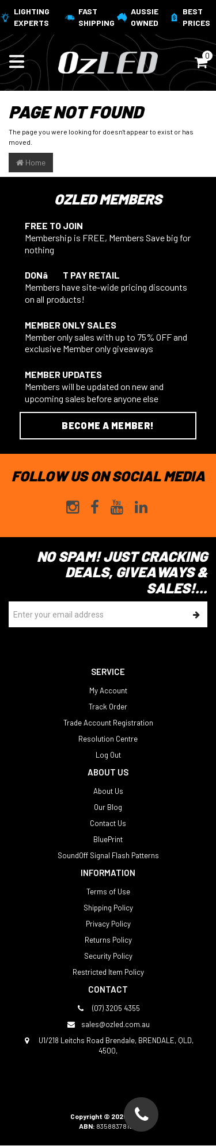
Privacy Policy (108, 923)
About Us (108, 791)
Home (31, 162)
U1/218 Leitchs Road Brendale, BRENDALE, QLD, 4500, (108, 1045)
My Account (108, 690)
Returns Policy (108, 939)
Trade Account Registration (108, 722)
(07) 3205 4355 (108, 1008)
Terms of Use (108, 891)
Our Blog (108, 807)
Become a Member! (108, 425)
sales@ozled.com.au (108, 1024)
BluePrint (108, 839)
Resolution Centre (108, 738)
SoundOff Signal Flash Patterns (108, 855)
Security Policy (108, 955)
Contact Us (108, 823)
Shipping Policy (108, 907)
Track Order (108, 706)
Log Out (108, 754)
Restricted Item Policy (108, 972)
